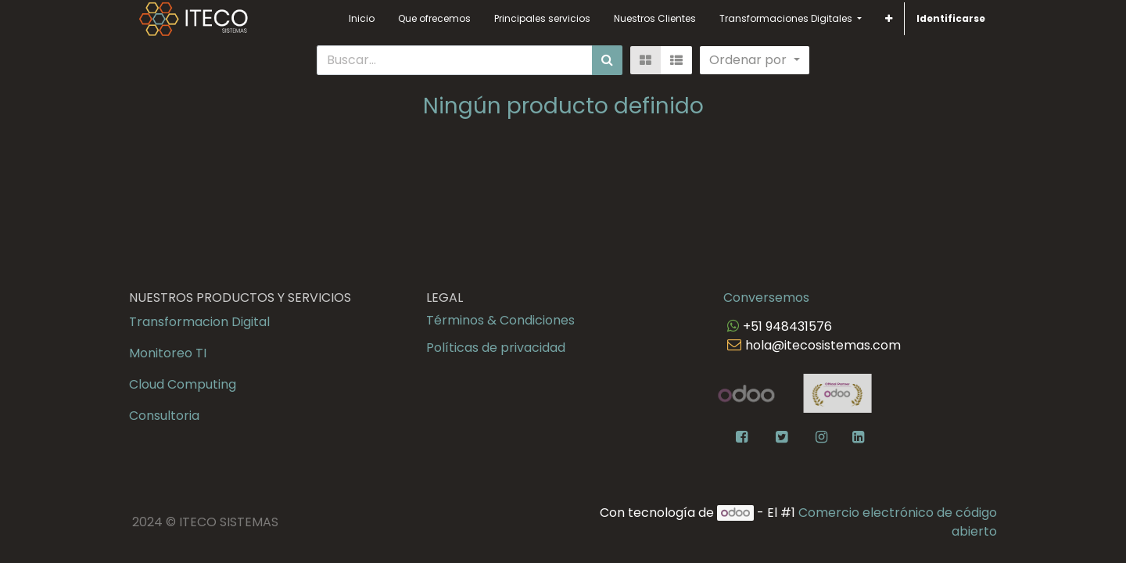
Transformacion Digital (199, 322)
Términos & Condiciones (500, 320)
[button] (888, 18)
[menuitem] (361, 18)
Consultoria (164, 416)
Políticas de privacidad (495, 348)
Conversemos (766, 298)
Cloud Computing (182, 384)
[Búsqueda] (607, 60)
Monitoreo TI (167, 353)
